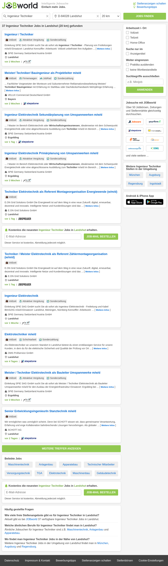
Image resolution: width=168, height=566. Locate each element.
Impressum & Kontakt (37, 560)
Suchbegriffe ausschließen (142, 76)
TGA (39, 473)
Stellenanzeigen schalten (151, 3)
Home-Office (137, 42)
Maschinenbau (81, 473)
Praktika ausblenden (142, 64)
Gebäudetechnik (106, 473)
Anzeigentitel (137, 53)
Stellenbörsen (125, 560)
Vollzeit (134, 32)
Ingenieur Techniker (19, 26)
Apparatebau (70, 464)
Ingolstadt (155, 183)
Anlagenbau (46, 464)
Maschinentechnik (18, 464)
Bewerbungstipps (147, 7)
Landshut (51, 26)
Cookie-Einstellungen (151, 560)
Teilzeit (134, 37)
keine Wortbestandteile (143, 69)
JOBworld (31, 519)
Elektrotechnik (57, 473)
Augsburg (10, 546)
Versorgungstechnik (18, 473)
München (102, 543)
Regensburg (29, 546)
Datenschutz (11, 560)
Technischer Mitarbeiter (101, 464)
